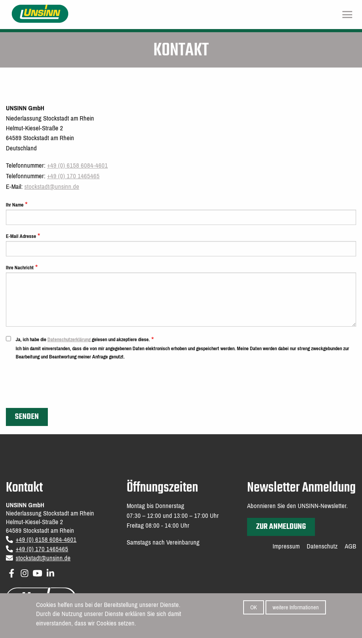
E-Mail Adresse (21, 236)
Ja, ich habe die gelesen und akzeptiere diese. (83, 339)
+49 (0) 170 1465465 (73, 176)
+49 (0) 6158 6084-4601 (77, 165)
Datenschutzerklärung (69, 339)
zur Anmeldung (281, 527)
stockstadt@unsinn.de (51, 187)
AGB (350, 546)
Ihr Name (15, 204)
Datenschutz (322, 546)
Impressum (286, 546)
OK (253, 609)
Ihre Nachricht (20, 267)
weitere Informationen (296, 609)
